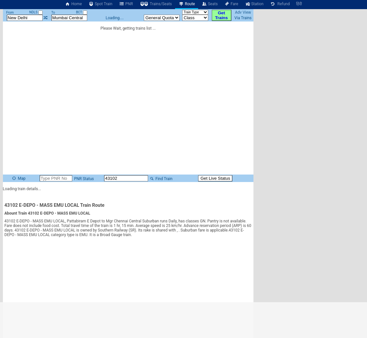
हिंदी (299, 4)
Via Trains (243, 18)
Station (254, 4)
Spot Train (100, 4)
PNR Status (83, 178)
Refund (280, 4)
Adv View (243, 12)
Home (73, 4)
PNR (126, 4)
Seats (209, 4)
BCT (81, 12)
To (53, 12)
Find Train (160, 178)
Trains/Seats (156, 4)
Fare (231, 4)
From (10, 12)
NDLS (36, 12)
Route (186, 4)
